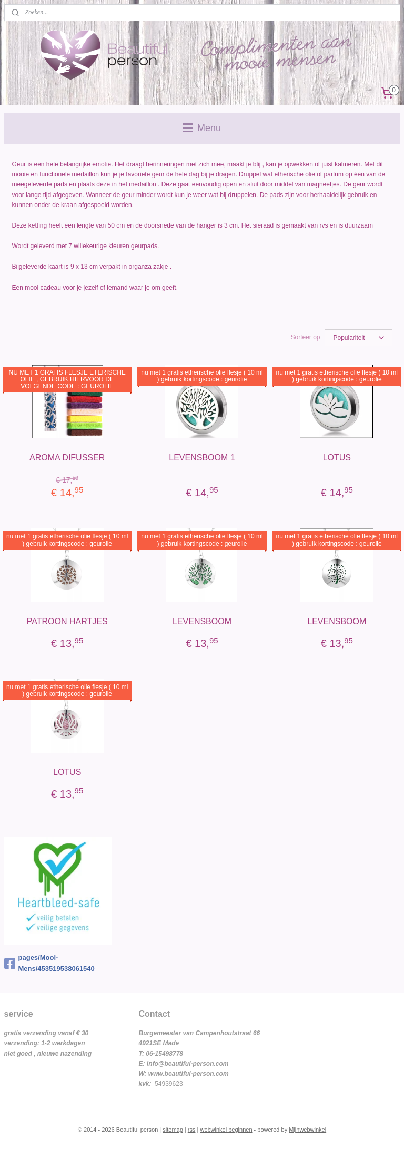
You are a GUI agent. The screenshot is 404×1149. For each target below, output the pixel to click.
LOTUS (337, 457)
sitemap (173, 1129)
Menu (202, 128)
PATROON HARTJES (67, 621)
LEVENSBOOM (202, 621)
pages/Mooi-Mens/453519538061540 (49, 963)
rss (192, 1129)
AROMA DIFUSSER (67, 457)
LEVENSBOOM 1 (202, 457)
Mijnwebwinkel (307, 1129)
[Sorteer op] (358, 338)
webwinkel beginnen (226, 1129)
